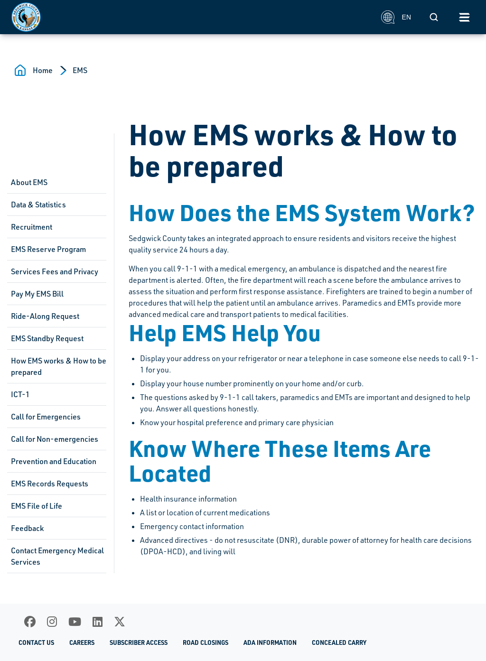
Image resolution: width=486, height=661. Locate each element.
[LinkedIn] (97, 621)
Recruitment (31, 227)
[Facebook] (30, 621)
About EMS (29, 182)
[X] (119, 621)
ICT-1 (20, 394)
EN (396, 17)
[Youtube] (75, 621)
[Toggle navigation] (464, 17)
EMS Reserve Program (48, 249)
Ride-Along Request (45, 316)
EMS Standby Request (47, 338)
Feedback (27, 528)
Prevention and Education (53, 461)
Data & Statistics (38, 204)
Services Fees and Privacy (54, 271)
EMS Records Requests (49, 483)
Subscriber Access (139, 642)
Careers (81, 642)
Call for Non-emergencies (54, 439)
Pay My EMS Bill (37, 293)
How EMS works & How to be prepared (58, 366)
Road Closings (205, 642)
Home (43, 70)
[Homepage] (191, 17)
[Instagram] (52, 621)
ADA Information (270, 642)
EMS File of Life (36, 506)
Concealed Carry (339, 642)
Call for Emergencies (46, 416)
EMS (80, 70)
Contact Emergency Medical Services (57, 556)
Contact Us (36, 642)
